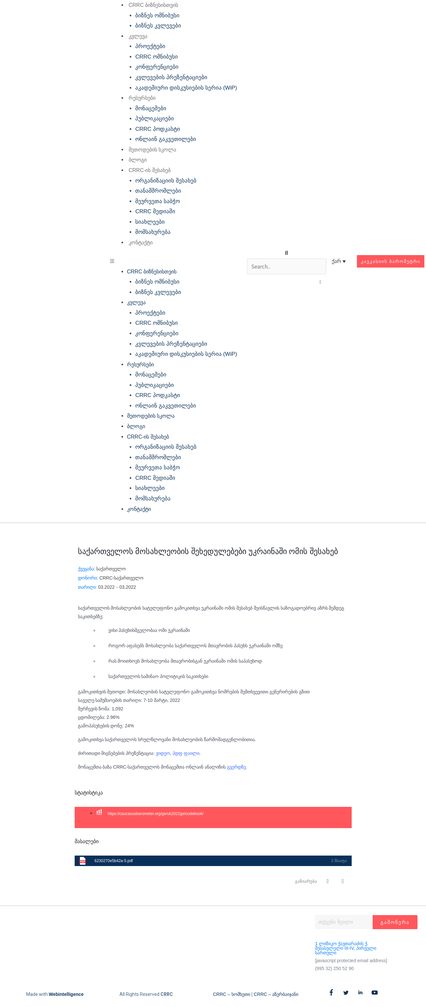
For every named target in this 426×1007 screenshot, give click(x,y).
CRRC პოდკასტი (157, 129)
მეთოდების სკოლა (152, 149)
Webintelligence (66, 994)
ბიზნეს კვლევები (158, 26)
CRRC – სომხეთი (231, 994)
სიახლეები (150, 222)
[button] (173, 261)
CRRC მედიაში (155, 211)
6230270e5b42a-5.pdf (114, 861)
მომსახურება (153, 232)
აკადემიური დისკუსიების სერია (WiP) (186, 88)
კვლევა (137, 36)
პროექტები (150, 46)
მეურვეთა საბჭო (157, 201)
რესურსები (141, 98)
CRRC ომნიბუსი (156, 57)
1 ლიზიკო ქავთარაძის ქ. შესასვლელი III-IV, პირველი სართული (345, 948)
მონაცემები (150, 108)
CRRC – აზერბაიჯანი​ (276, 994)
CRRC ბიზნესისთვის (153, 5)
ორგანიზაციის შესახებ (165, 181)
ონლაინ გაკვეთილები (165, 139)
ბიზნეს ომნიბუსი (157, 15)
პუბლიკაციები (154, 118)
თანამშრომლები (158, 191)
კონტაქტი (140, 242)
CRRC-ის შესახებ (149, 170)
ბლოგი (137, 160)
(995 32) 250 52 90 (334, 968)
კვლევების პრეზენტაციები (171, 77)
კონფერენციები (156, 67)
